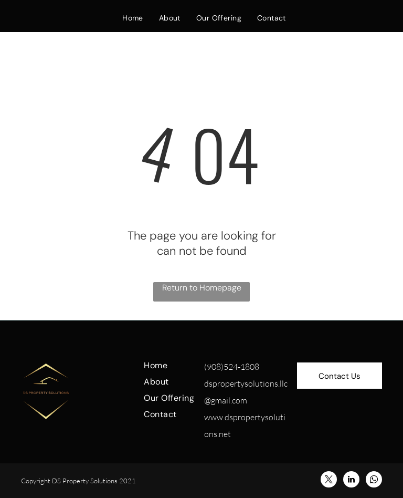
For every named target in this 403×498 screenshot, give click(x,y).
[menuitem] (132, 18)
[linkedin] (351, 480)
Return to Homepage (201, 287)
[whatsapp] (374, 480)
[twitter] (329, 480)
